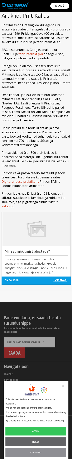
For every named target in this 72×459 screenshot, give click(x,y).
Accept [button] (35, 431)
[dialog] (36, 420)
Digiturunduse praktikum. (20, 181)
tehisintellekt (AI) (30, 54)
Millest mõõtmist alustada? (27, 251)
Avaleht (8, 374)
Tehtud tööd (11, 380)
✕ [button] (63, 386)
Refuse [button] (35, 442)
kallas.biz (8, 206)
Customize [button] (35, 452)
